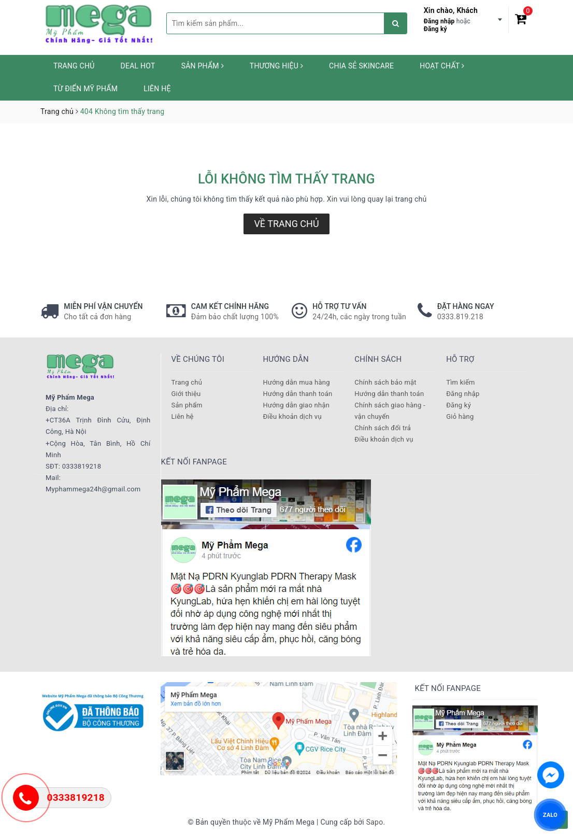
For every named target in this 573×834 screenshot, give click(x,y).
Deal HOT (138, 66)
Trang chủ (74, 66)
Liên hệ (157, 88)
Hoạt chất (442, 66)
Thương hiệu (276, 66)
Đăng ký (435, 29)
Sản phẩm (202, 66)
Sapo (374, 822)
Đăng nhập (439, 21)
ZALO (550, 814)
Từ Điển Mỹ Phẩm (85, 88)
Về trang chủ (286, 223)
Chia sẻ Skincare (361, 66)
